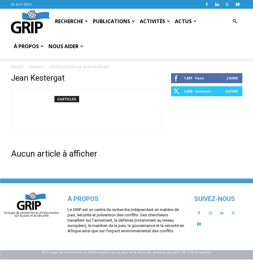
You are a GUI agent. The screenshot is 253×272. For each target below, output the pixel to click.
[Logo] (30, 21)
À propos (28, 46)
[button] (234, 21)
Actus (185, 21)
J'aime (72, 146)
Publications (114, 21)
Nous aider (65, 46)
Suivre (71, 159)
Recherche (71, 21)
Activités (155, 21)
